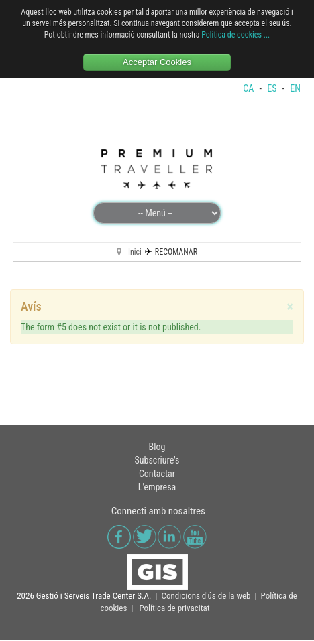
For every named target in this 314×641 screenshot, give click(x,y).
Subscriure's (157, 471)
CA (249, 99)
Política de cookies (231, 35)
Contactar (157, 485)
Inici (135, 263)
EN (295, 99)
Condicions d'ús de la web (206, 607)
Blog (157, 458)
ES (272, 99)
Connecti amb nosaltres (158, 522)
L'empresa (157, 498)
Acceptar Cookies (157, 62)
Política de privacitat (174, 619)
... (267, 35)
